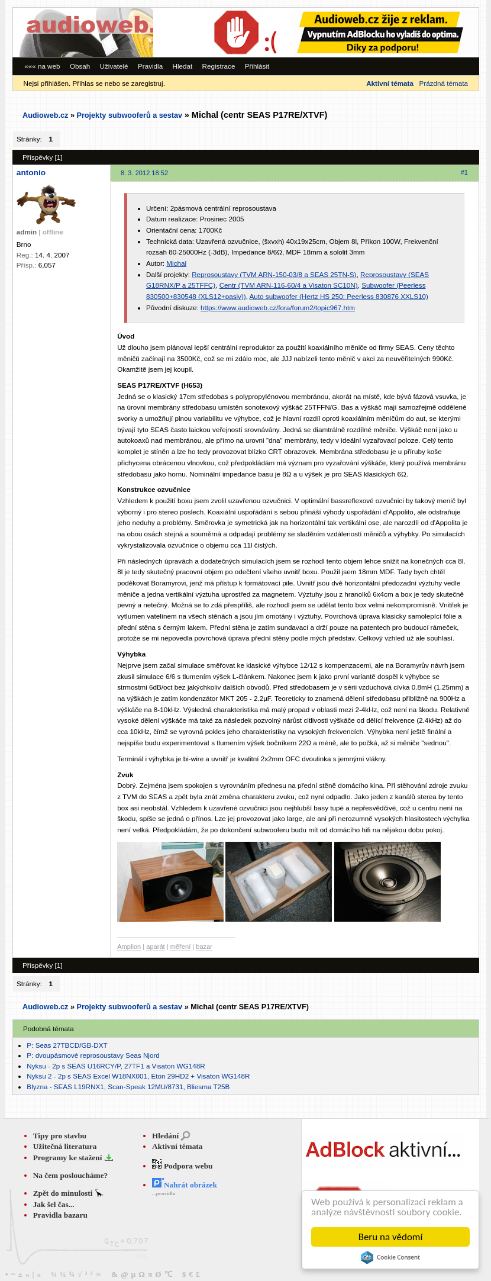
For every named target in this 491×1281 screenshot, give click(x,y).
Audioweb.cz (45, 115)
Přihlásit (257, 66)
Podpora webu (182, 1165)
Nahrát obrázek (184, 1184)
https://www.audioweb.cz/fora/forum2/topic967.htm (278, 307)
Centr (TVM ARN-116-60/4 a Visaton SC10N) (288, 285)
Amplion (129, 946)
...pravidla (163, 1193)
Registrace (218, 66)
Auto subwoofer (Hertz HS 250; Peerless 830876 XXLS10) (339, 296)
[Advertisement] (316, 32)
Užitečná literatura (65, 1146)
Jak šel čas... (54, 1204)
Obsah (80, 66)
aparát (155, 946)
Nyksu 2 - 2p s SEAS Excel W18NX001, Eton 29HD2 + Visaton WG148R (138, 1076)
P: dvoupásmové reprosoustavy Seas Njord (93, 1055)
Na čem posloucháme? (70, 1175)
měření (180, 946)
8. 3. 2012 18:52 (144, 172)
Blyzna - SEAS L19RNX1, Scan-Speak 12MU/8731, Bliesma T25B (128, 1086)
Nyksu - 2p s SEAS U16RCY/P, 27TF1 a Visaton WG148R (116, 1066)
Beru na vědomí (390, 1237)
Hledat (182, 66)
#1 (464, 172)
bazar (204, 946)
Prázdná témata (443, 83)
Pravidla (150, 66)
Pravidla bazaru (60, 1215)
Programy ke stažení (68, 1157)
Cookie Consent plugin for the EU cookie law (390, 1257)
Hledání (165, 1135)
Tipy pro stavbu (60, 1135)
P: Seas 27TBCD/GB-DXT (67, 1045)
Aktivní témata (177, 1146)
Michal (176, 263)
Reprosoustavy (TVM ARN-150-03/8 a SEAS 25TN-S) (274, 274)
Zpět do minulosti (64, 1193)
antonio (31, 172)
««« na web (42, 66)
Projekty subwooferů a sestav (129, 115)
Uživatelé (114, 66)
